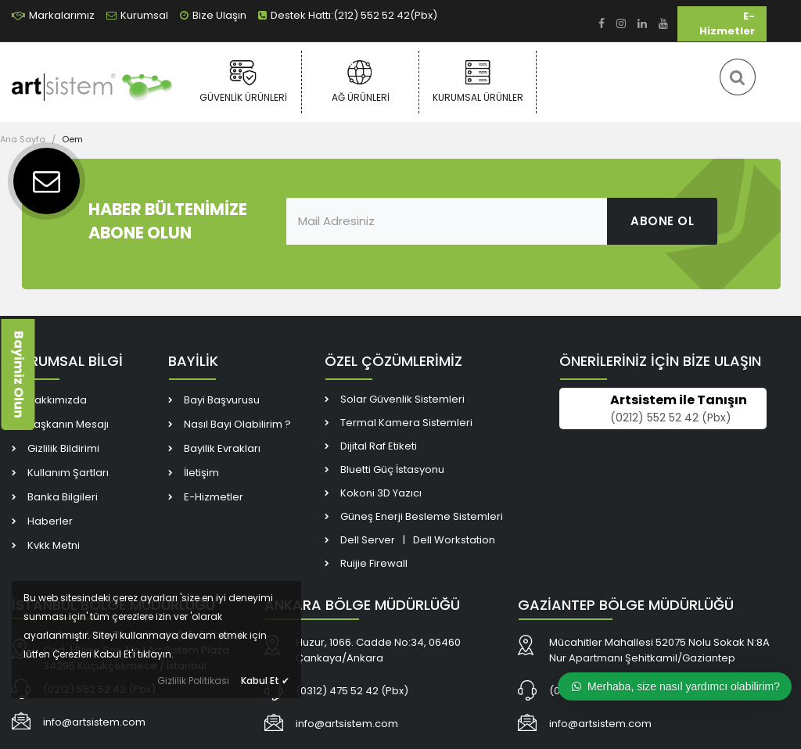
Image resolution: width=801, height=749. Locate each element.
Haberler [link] (50, 521)
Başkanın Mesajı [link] (68, 424)
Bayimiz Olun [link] (18, 374)
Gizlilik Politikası (193, 680)
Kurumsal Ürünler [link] (478, 81)
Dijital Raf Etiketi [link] (378, 446)
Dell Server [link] (367, 539)
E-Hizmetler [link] (727, 23)
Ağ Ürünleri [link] (360, 81)
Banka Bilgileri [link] (62, 496)
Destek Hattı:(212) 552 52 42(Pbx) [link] (347, 15)
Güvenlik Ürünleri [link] (243, 81)
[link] (601, 23)
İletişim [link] (201, 472)
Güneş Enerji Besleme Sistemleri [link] (421, 516)
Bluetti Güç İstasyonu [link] (392, 469)
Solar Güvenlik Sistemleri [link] (402, 399)
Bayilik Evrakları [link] (222, 448)
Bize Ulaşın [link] (213, 15)
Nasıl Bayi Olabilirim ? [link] (237, 424)
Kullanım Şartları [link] (68, 472)
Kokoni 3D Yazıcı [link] (381, 493)
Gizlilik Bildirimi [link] (63, 448)
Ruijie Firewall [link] (374, 563)
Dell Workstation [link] (454, 539)
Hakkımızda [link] (57, 399)
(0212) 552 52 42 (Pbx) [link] (670, 417)
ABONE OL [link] (662, 221)
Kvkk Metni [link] (53, 545)
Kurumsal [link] (137, 15)
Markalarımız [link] (53, 15)
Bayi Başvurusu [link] (222, 399)
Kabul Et (265, 680)
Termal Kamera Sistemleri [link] (406, 422)
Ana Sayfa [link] (22, 139)
